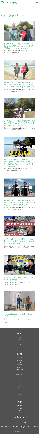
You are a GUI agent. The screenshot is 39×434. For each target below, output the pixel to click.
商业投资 (19, 383)
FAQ (19, 397)
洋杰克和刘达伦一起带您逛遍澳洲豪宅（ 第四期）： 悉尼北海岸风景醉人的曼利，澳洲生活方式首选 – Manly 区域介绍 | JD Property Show (19, 84)
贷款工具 (19, 354)
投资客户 (19, 380)
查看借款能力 (19, 360)
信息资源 (19, 374)
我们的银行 (19, 408)
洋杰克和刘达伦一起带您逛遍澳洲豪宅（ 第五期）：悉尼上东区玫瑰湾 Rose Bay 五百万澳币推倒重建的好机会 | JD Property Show (19, 46)
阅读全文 (5, 55)
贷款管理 (19, 385)
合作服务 (19, 346)
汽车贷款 (19, 339)
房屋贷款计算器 (19, 369)
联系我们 (19, 412)
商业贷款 (19, 341)
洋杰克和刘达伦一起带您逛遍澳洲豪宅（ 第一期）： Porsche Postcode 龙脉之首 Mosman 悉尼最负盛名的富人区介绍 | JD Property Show (19, 203)
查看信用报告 (19, 362)
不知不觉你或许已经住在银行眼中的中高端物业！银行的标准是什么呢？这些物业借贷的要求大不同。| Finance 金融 (19, 241)
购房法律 (19, 390)
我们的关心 (19, 410)
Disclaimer (20, 429)
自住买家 (19, 378)
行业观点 (19, 392)
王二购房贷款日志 (19, 394)
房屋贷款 (19, 337)
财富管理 (19, 344)
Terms (13, 429)
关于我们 (19, 402)
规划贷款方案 (19, 364)
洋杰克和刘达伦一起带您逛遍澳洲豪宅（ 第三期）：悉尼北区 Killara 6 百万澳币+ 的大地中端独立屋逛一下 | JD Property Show (19, 123)
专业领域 (19, 387)
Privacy (15, 429)
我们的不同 (19, 405)
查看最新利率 (19, 357)
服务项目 (19, 333)
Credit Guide (25, 429)
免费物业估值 (19, 367)
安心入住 (19, 348)
